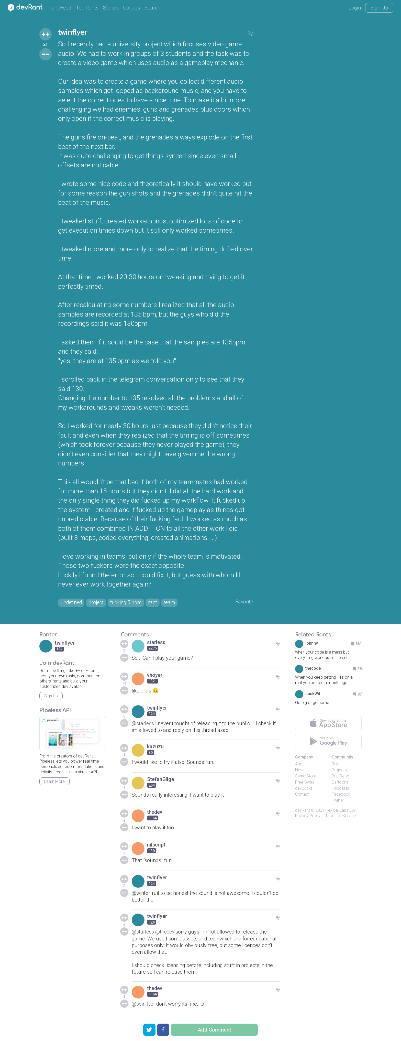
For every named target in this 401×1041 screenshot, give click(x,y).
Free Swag (305, 782)
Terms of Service (340, 816)
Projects (339, 770)
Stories (111, 8)
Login (355, 8)
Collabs (131, 8)
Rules (336, 764)
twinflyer (73, 33)
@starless (143, 724)
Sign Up (379, 8)
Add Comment (214, 1030)
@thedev (165, 932)
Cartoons (340, 782)
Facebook (341, 794)
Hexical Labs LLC (341, 810)
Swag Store (305, 776)
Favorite (244, 602)
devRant (302, 810)
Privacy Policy (307, 816)
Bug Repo (340, 776)
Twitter (338, 800)
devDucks (304, 788)
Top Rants (87, 8)
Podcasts (340, 788)
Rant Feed (60, 8)
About (300, 764)
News (300, 770)
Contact (302, 794)
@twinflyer (144, 1004)
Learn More (54, 781)
